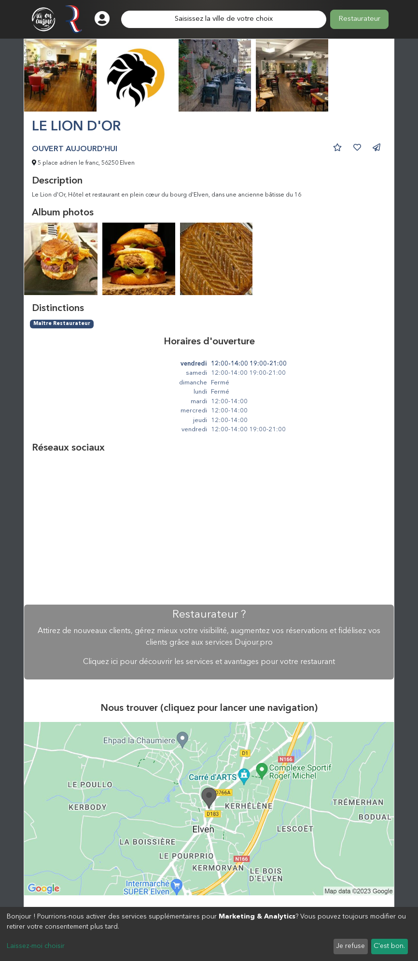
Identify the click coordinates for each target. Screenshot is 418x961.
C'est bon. (389, 946)
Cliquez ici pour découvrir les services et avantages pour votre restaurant (209, 662)
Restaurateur (359, 19)
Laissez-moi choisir (36, 946)
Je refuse (350, 946)
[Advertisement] (209, 529)
